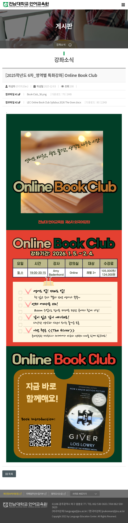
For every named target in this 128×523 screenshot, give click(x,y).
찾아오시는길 (58, 493)
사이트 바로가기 (80, 493)
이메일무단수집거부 (36, 493)
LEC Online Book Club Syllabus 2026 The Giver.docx (54, 102)
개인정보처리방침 (12, 493)
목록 (9, 474)
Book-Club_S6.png (37, 94)
